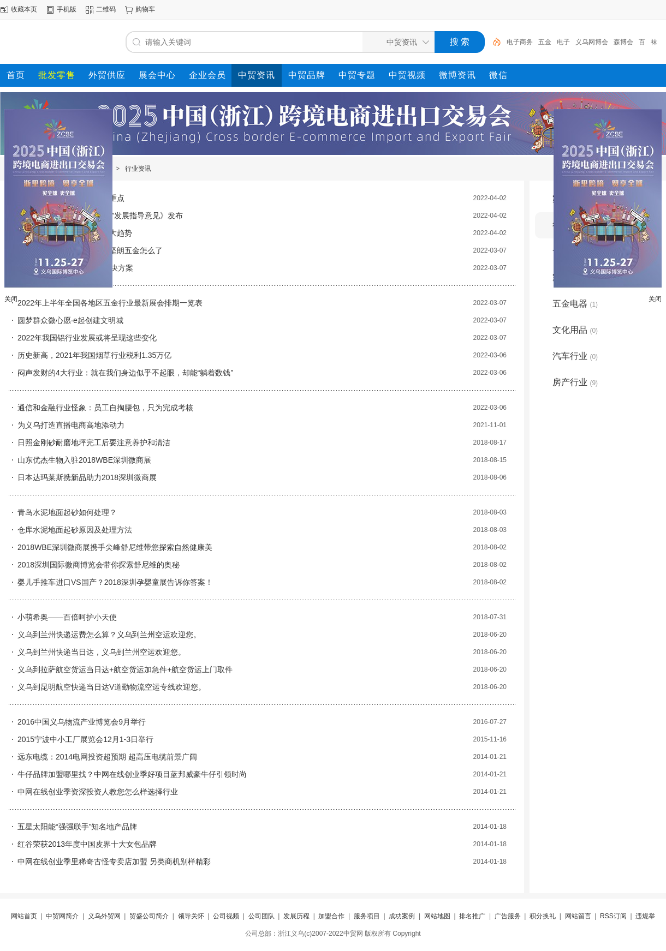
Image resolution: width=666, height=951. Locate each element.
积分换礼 (543, 916)
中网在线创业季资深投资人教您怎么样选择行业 (97, 791)
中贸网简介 (62, 916)
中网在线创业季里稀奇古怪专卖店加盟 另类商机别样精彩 (114, 861)
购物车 (145, 9)
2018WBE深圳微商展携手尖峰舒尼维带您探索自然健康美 (114, 547)
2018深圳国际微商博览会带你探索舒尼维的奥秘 (98, 564)
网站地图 (437, 916)
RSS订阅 (613, 916)
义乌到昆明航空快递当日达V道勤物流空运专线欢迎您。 (111, 687)
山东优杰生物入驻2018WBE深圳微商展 (84, 460)
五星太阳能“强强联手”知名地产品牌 (77, 826)
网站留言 (578, 916)
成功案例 (402, 916)
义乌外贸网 (104, 916)
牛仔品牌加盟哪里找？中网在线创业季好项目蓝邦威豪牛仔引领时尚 (132, 774)
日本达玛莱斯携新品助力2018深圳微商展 (87, 477)
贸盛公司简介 (149, 916)
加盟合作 (331, 916)
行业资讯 (138, 168)
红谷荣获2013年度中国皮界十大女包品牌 (87, 844)
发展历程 (296, 916)
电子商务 (520, 42)
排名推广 (472, 916)
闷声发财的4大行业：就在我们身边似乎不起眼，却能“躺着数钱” (125, 372)
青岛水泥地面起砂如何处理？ (67, 512)
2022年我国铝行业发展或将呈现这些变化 (87, 337)
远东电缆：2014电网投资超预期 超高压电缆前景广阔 (107, 756)
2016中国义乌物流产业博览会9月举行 (81, 721)
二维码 (106, 9)
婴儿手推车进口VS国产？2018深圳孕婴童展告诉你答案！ (115, 582)
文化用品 (575, 329)
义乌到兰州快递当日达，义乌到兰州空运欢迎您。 (101, 652)
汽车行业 (575, 356)
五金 (544, 42)
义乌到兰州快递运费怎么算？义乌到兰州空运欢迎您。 (109, 634)
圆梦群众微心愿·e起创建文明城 (70, 320)
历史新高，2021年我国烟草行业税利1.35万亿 (94, 355)
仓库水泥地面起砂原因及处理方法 (74, 529)
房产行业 (575, 382)
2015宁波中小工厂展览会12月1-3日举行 (85, 739)
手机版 (66, 9)
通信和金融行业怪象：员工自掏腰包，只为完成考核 (105, 407)
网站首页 (24, 916)
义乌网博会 (591, 42)
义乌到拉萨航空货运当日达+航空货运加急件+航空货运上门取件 (125, 669)
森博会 (623, 42)
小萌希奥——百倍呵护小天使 (67, 617)
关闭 (10, 299)
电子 (563, 42)
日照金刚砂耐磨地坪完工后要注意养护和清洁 (93, 442)
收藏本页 (24, 9)
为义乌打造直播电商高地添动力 (70, 425)
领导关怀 (191, 916)
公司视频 (226, 916)
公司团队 (261, 916)
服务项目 (367, 916)
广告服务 (508, 916)
